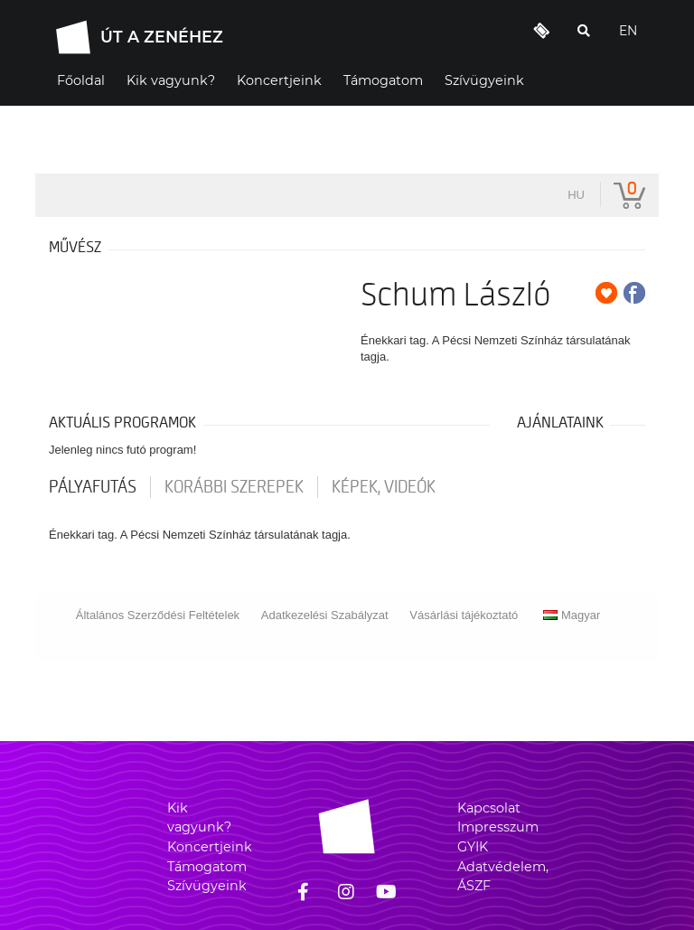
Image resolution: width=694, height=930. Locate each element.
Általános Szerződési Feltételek (157, 615)
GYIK (472, 847)
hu (576, 195)
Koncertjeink (209, 847)
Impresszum (498, 827)
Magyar (571, 615)
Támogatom (207, 867)
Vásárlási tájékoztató (463, 615)
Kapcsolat (488, 808)
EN (628, 31)
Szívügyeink (207, 886)
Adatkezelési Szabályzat (325, 615)
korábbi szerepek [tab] (234, 487)
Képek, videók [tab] (384, 487)
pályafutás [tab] (92, 487)
